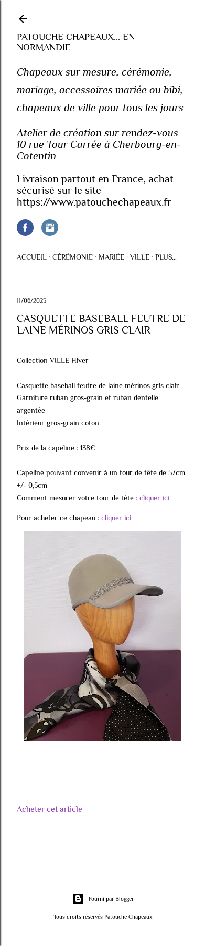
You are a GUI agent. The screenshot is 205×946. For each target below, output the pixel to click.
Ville (139, 257)
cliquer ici (154, 497)
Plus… (166, 257)
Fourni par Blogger (103, 899)
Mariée (111, 257)
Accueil (32, 257)
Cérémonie (72, 257)
